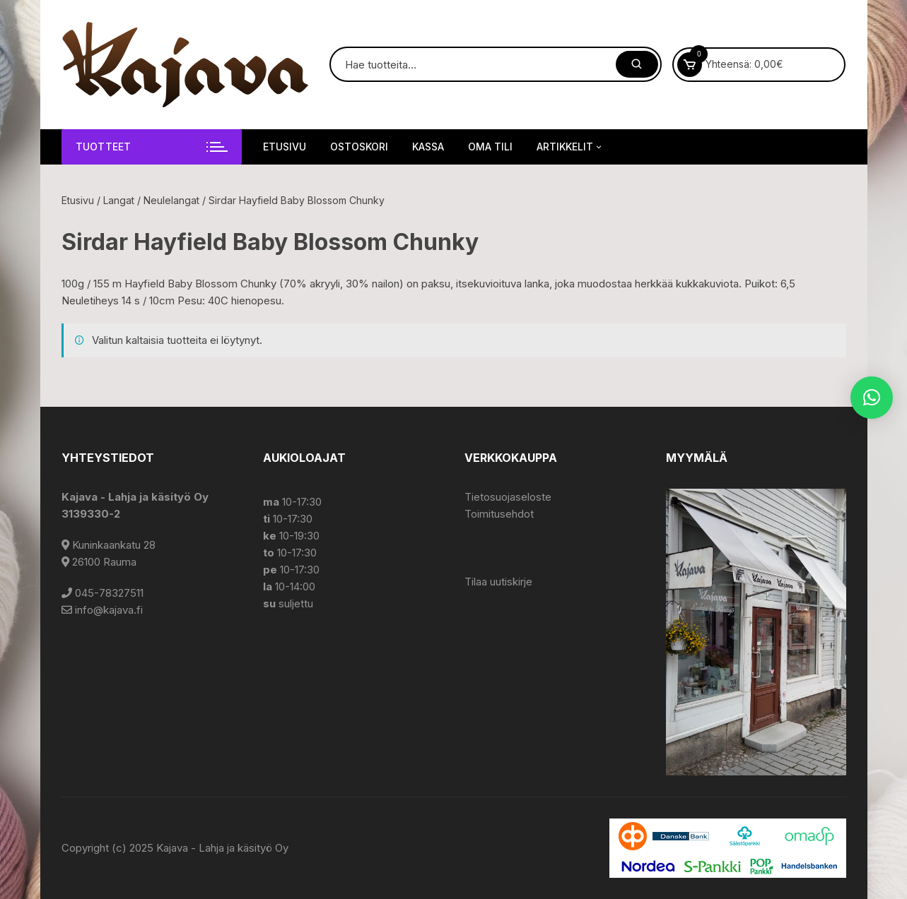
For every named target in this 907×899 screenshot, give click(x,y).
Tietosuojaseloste (507, 497)
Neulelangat (171, 200)
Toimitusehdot (499, 513)
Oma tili (490, 147)
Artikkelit (570, 147)
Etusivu (284, 147)
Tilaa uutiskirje (498, 581)
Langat (118, 200)
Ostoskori (359, 147)
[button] (871, 397)
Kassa (428, 147)
